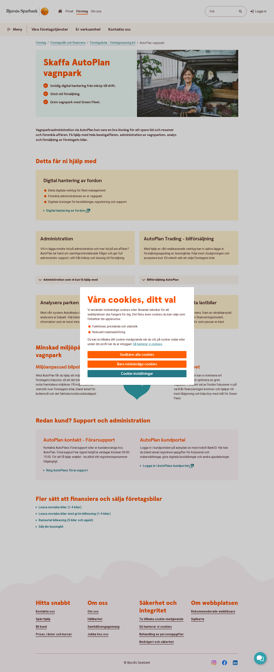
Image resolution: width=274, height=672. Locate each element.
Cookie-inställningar (137, 373)
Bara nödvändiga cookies (137, 364)
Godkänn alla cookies (137, 354)
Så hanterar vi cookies (147, 344)
